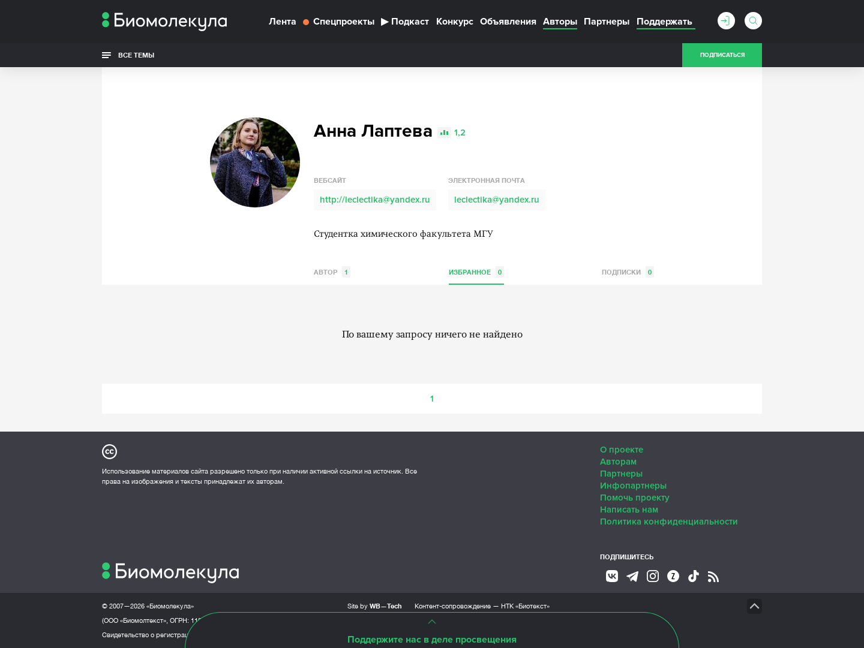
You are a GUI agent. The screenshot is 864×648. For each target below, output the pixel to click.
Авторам (618, 461)
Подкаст (405, 22)
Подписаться (722, 55)
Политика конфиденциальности (669, 521)
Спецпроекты (338, 22)
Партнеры (606, 22)
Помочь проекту (635, 497)
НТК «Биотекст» (525, 606)
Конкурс (454, 22)
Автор (332, 272)
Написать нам (629, 509)
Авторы (560, 22)
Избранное (476, 272)
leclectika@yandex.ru (496, 199)
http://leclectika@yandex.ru (375, 199)
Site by (374, 606)
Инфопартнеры (633, 485)
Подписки (628, 272)
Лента (282, 22)
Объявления (508, 22)
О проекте (621, 449)
